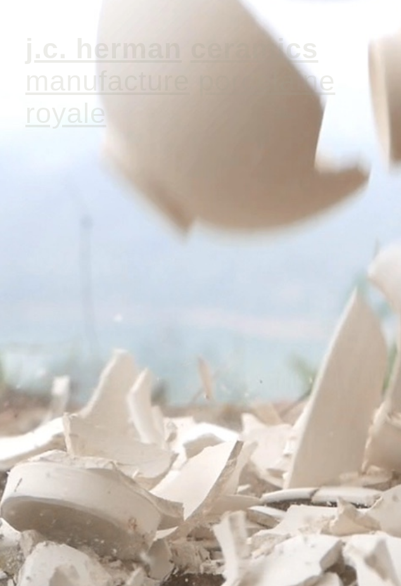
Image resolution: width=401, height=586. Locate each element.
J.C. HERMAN (103, 48)
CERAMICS (254, 48)
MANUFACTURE (107, 80)
